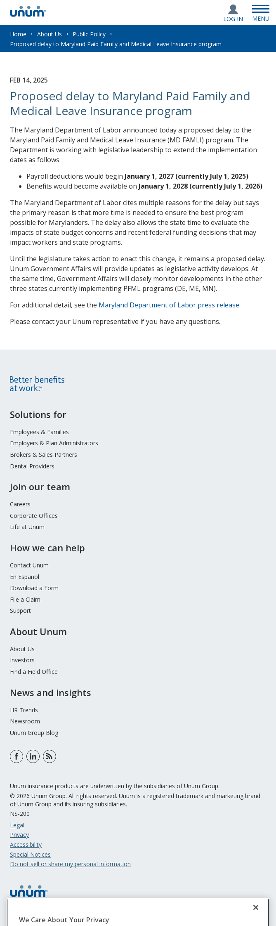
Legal (17, 825)
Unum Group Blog (34, 733)
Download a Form (34, 588)
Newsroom (25, 721)
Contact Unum (29, 565)
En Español (24, 577)
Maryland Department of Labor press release (169, 304)
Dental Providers (32, 466)
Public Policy (89, 34)
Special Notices (30, 854)
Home (18, 34)
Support (20, 610)
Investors (22, 660)
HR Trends (24, 710)
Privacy (19, 835)
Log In (233, 19)
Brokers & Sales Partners (43, 454)
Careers (20, 504)
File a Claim (25, 599)
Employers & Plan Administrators (54, 443)
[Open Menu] (260, 12)
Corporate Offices (34, 516)
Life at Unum (27, 527)
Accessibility (26, 844)
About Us (49, 34)
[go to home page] (28, 14)
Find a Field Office (34, 672)
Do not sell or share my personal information (70, 864)
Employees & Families (39, 432)
